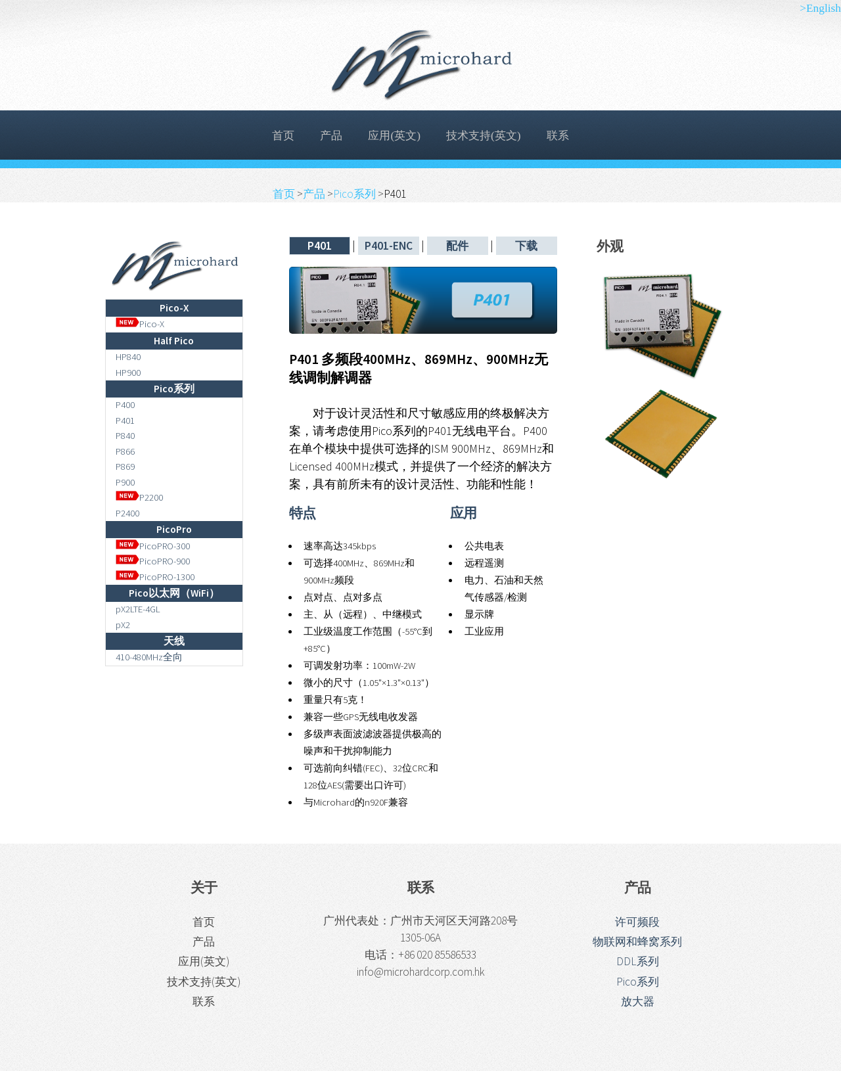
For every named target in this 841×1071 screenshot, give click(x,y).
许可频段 (637, 922)
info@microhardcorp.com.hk (421, 972)
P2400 (127, 513)
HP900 (128, 372)
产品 (331, 135)
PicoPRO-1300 (155, 577)
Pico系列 (355, 194)
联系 (558, 135)
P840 (125, 436)
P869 (125, 466)
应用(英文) (394, 135)
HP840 (128, 357)
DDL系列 (637, 961)
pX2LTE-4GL (138, 609)
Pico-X (140, 324)
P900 (125, 482)
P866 (125, 451)
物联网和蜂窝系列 (637, 941)
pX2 (123, 625)
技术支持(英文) (483, 135)
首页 (283, 135)
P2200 (140, 497)
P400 (125, 405)
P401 (125, 420)
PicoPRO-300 (153, 546)
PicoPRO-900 (153, 561)
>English (820, 8)
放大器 (637, 1001)
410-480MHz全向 (149, 657)
